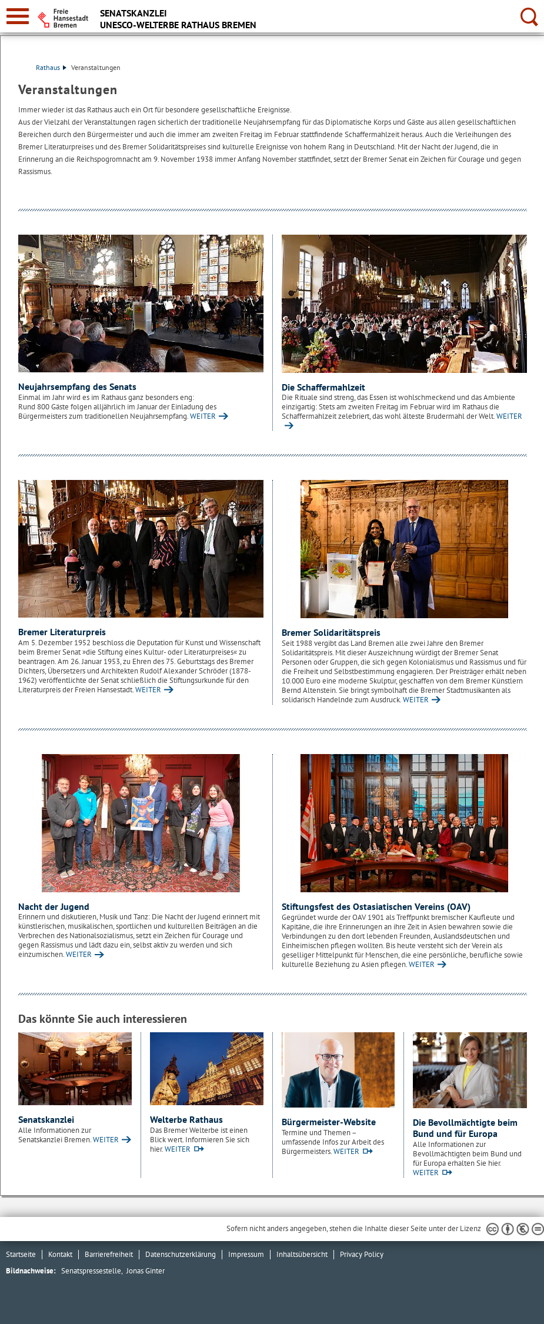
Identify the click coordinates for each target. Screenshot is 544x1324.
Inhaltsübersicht (302, 1254)
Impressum (246, 1254)
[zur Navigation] (17, 16)
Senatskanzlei (46, 1119)
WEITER (203, 416)
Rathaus (51, 67)
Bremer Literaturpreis (62, 632)
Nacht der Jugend (53, 906)
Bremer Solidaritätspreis (331, 632)
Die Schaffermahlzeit (323, 387)
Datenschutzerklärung (180, 1254)
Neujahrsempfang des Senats (77, 386)
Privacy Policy (361, 1254)
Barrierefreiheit (109, 1254)
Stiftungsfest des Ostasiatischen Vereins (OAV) (376, 906)
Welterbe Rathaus (186, 1119)
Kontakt (60, 1254)
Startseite (21, 1254)
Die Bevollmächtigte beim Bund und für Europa (465, 1128)
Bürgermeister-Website (329, 1122)
